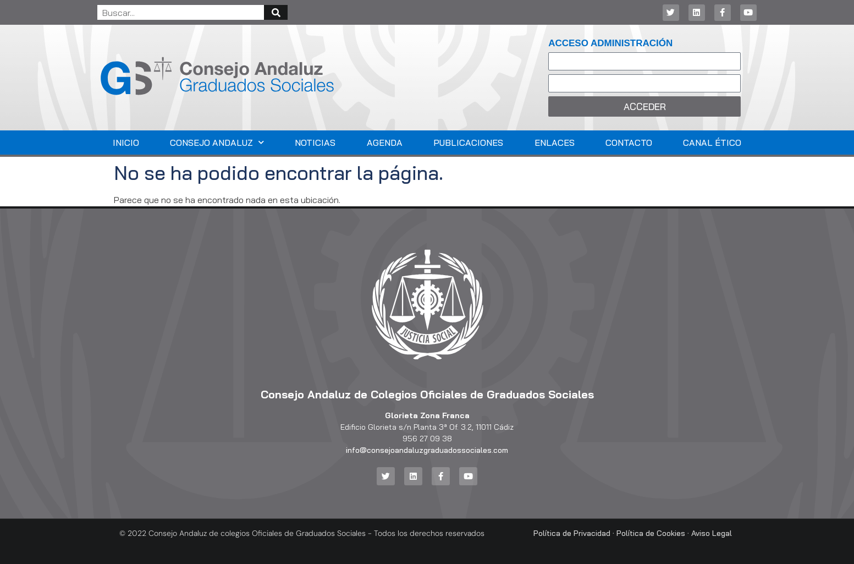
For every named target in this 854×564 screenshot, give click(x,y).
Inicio (126, 142)
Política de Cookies (650, 533)
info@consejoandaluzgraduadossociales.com (427, 450)
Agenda (385, 142)
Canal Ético (712, 142)
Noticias (315, 142)
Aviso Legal (711, 533)
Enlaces (555, 142)
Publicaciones (468, 142)
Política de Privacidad (571, 533)
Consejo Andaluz (217, 142)
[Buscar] (276, 12)
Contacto (628, 142)
